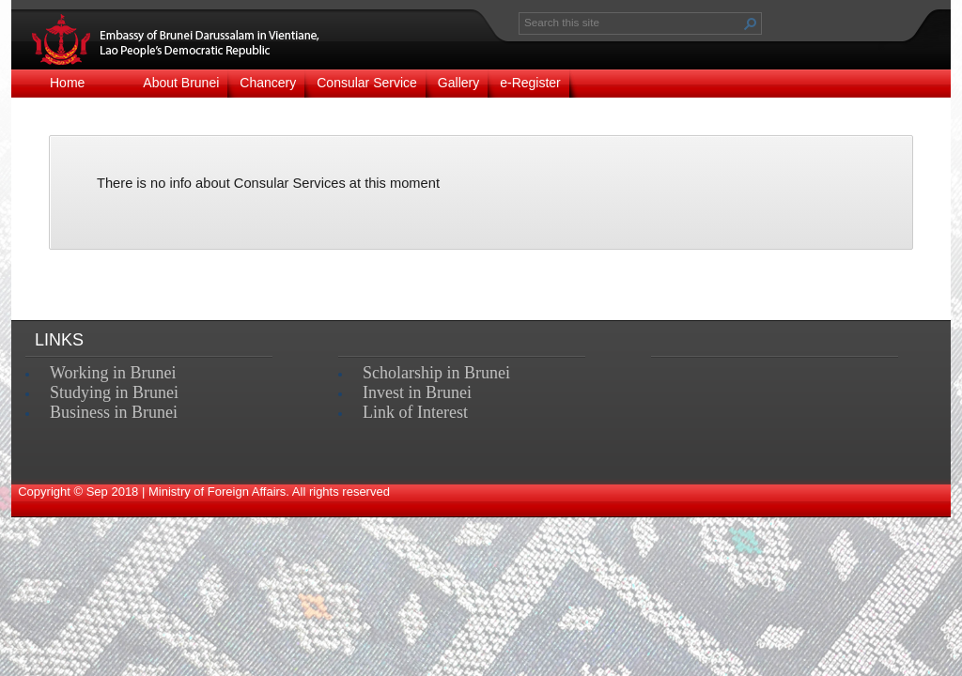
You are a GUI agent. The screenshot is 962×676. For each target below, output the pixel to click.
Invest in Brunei (417, 392)
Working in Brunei (113, 372)
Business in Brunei (114, 412)
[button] (750, 23)
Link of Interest (415, 412)
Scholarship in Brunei (436, 372)
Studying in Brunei (114, 392)
